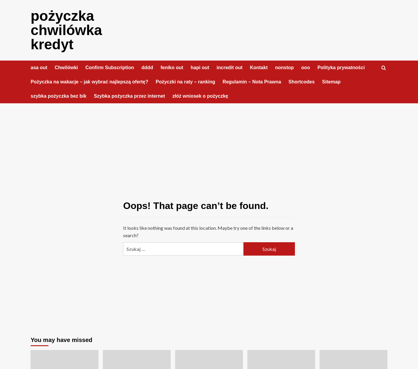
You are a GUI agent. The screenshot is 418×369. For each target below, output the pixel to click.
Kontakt (259, 67)
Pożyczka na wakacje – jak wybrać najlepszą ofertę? (89, 81)
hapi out (200, 67)
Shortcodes (301, 81)
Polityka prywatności (341, 67)
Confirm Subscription (109, 67)
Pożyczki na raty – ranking (185, 81)
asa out (39, 67)
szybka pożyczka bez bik (59, 96)
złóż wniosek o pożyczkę (200, 96)
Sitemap (331, 81)
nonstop (284, 67)
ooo (305, 67)
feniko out (172, 67)
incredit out (230, 67)
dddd (147, 67)
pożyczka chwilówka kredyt (66, 30)
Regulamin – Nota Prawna (252, 81)
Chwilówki (66, 67)
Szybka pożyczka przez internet (129, 96)
